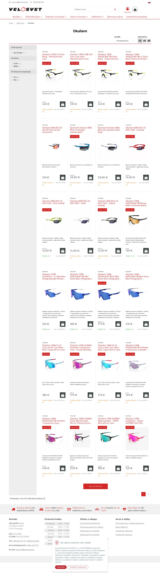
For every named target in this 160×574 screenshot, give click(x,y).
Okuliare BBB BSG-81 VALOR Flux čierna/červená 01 (52, 129)
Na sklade (19, 53)
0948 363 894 (38, 2)
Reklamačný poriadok (89, 531)
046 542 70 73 (19, 541)
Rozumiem (61, 567)
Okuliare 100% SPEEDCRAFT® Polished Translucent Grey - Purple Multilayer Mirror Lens (53, 423)
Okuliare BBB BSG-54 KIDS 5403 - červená (136, 128)
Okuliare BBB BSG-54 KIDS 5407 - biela (80, 202)
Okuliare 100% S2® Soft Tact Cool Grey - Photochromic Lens (81, 56)
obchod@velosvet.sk (20, 2)
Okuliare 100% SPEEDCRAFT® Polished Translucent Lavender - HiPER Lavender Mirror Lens (137, 349)
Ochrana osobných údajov (91, 527)
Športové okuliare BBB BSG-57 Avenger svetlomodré (81, 129)
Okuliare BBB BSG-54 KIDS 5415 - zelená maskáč (108, 203)
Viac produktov (95, 486)
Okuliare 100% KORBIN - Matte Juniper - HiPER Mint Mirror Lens (109, 420)
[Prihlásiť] (127, 10)
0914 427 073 (33, 545)
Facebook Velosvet (124, 535)
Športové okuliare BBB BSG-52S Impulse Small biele (109, 129)
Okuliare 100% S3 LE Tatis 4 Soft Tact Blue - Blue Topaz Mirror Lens (53, 347)
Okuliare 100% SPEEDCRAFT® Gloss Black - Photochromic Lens (108, 57)
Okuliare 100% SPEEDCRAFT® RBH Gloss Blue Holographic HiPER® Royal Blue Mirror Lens (81, 278)
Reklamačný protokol (89, 535)
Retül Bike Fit (122, 527)
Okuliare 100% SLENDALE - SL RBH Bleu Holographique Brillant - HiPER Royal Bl (53, 277)
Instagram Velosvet (124, 531)
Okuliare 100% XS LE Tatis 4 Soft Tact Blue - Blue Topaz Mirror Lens (109, 347)
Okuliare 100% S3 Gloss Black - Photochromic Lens (53, 56)
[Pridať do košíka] (62, 104)
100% (17, 63)
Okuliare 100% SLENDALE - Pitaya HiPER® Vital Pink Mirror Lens (134, 422)
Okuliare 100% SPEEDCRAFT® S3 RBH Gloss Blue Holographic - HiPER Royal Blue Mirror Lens (109, 278)
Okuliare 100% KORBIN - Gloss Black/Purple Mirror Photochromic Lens (81, 422)
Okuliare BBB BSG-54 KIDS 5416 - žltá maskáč (53, 202)
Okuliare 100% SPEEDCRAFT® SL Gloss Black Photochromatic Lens (137, 57)
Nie (16, 80)
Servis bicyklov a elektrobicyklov (130, 523)
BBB (17, 66)
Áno (16, 77)
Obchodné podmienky (90, 523)
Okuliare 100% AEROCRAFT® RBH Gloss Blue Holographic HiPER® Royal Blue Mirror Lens (137, 278)
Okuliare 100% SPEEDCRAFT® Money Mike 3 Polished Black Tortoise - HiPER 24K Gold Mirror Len (136, 205)
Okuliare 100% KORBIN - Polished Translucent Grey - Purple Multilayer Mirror (81, 348)
